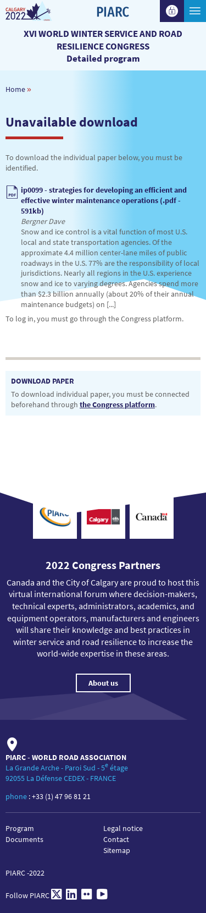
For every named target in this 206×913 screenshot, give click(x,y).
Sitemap (116, 850)
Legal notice (123, 828)
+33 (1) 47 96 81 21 (61, 796)
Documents (24, 839)
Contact (116, 839)
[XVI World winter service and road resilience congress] (39, 11)
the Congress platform (117, 404)
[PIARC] (113, 30)
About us (103, 683)
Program (19, 828)
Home (15, 89)
